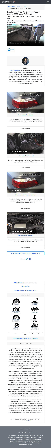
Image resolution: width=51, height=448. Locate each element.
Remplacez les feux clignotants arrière (25, 195)
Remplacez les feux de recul (25, 115)
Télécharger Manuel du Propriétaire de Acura (25, 290)
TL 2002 (24, 6)
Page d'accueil (11, 6)
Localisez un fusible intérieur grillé (26, 156)
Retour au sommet (25, 429)
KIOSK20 (28, 421)
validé (11, 49)
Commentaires (25, 286)
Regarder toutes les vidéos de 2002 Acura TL (25, 253)
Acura (18, 6)
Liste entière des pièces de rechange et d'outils (25, 338)
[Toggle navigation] (48, 2)
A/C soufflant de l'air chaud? (25, 235)
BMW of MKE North (19, 283)
